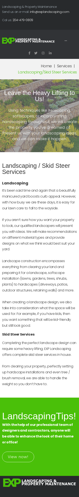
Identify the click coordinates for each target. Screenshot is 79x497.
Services (64, 66)
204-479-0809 (23, 20)
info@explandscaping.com (49, 12)
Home (46, 66)
